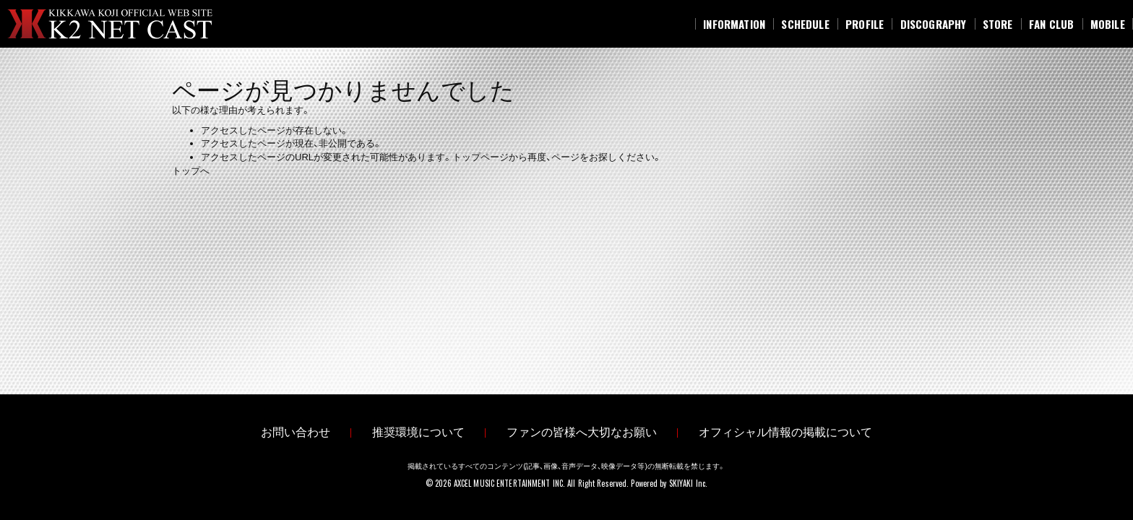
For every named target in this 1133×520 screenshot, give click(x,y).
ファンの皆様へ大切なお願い (582, 432)
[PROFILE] (864, 24)
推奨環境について (418, 432)
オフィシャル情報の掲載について (785, 432)
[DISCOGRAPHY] (933, 24)
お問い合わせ (295, 432)
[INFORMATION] (734, 24)
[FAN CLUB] (1051, 24)
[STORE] (998, 24)
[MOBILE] (1107, 24)
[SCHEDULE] (805, 24)
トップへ (191, 170)
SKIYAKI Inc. (688, 483)
